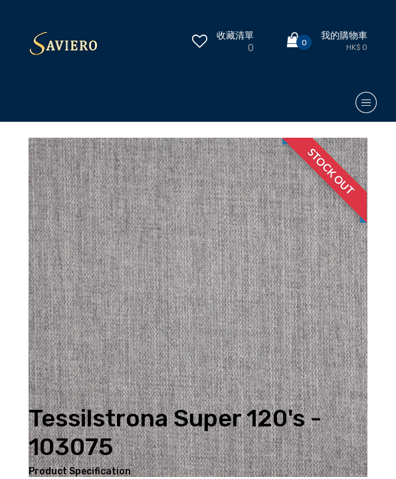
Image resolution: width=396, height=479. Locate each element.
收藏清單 (235, 35)
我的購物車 (344, 35)
